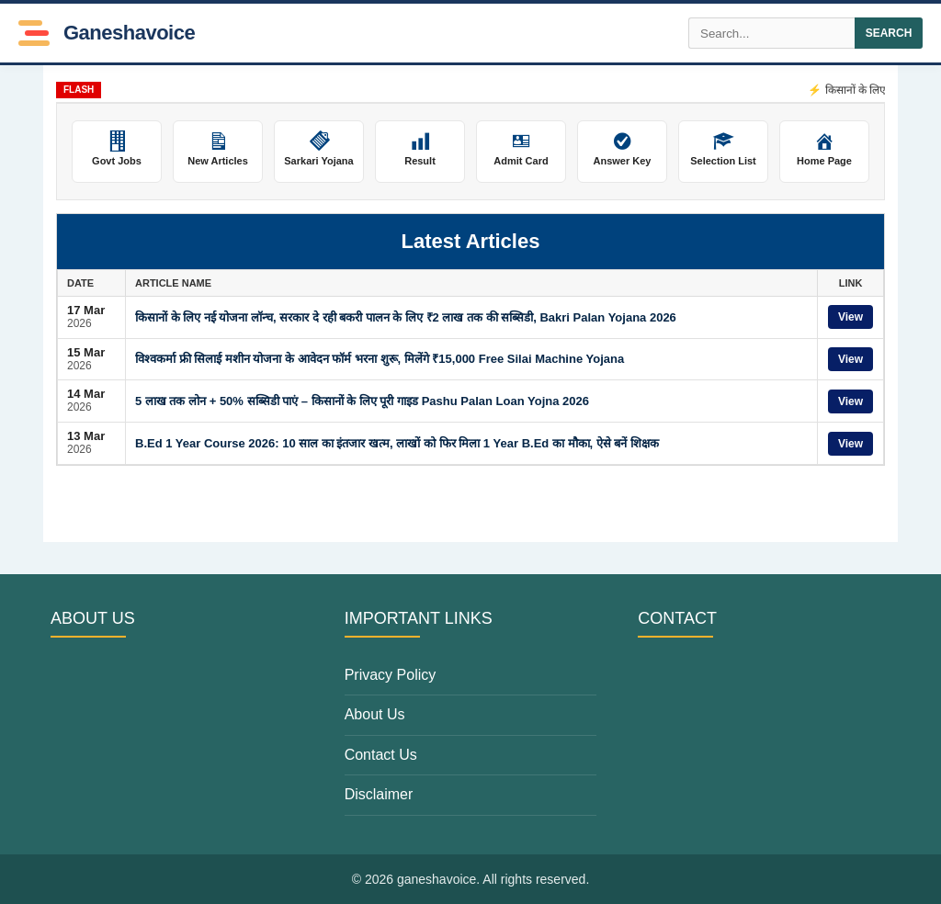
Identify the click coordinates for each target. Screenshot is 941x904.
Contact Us (381, 755)
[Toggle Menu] (34, 33)
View (850, 317)
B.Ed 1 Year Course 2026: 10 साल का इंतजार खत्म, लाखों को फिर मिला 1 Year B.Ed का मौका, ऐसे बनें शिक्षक (397, 443)
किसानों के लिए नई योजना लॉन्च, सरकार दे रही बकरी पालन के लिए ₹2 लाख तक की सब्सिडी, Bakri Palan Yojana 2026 (405, 317)
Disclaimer (379, 794)
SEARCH (889, 33)
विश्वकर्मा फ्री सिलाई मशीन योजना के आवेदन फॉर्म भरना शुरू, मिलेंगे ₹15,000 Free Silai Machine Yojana (379, 359)
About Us (375, 714)
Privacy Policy (390, 675)
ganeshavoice (129, 33)
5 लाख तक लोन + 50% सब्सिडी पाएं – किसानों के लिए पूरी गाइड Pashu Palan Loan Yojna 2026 (362, 401)
